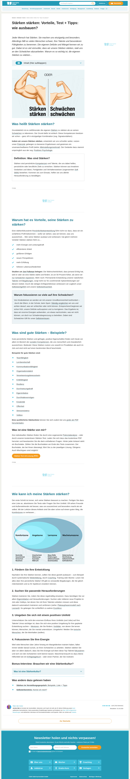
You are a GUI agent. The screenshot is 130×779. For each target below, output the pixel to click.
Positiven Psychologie (43, 150)
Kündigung (73, 8)
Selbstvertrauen (42, 318)
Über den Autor (18, 706)
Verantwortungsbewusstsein (28, 375)
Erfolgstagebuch (34, 657)
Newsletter (115, 3)
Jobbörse (102, 3)
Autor (73, 708)
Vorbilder (57, 626)
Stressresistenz (22, 411)
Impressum (73, 776)
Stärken (54, 130)
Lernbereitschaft (23, 362)
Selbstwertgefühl (19, 287)
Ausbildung (89, 8)
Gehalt (58, 8)
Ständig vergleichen (59, 303)
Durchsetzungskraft (24, 389)
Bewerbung (25, 8)
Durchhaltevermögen (25, 397)
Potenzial (21, 144)
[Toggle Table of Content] (48, 63)
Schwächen (17, 133)
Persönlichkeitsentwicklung (43, 231)
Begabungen (27, 281)
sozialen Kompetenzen (39, 342)
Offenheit (20, 406)
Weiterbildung (35, 578)
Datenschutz (83, 776)
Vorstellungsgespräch (36, 8)
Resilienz (20, 384)
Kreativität (20, 402)
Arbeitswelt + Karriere (21, 17)
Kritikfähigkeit (22, 380)
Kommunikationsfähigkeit (27, 367)
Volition (19, 415)
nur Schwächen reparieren (23, 278)
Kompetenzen (41, 163)
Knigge (102, 8)
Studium (96, 8)
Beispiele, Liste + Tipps (41, 685)
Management (81, 8)
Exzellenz (57, 608)
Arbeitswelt (47, 8)
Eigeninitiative (22, 393)
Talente (15, 281)
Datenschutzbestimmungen (44, 751)
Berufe (53, 8)
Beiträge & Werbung (95, 776)
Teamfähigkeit (22, 358)
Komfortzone (17, 512)
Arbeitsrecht (65, 8)
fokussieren (79, 651)
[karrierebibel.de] (13, 3)
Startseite (14, 17)
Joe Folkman (28, 272)
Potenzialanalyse (70, 435)
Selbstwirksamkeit (44, 287)
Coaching (52, 578)
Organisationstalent (24, 371)
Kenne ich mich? (31, 690)
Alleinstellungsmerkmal (49, 147)
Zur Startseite (65, 721)
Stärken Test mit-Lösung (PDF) (26, 456)
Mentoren (35, 626)
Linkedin (73, 712)
